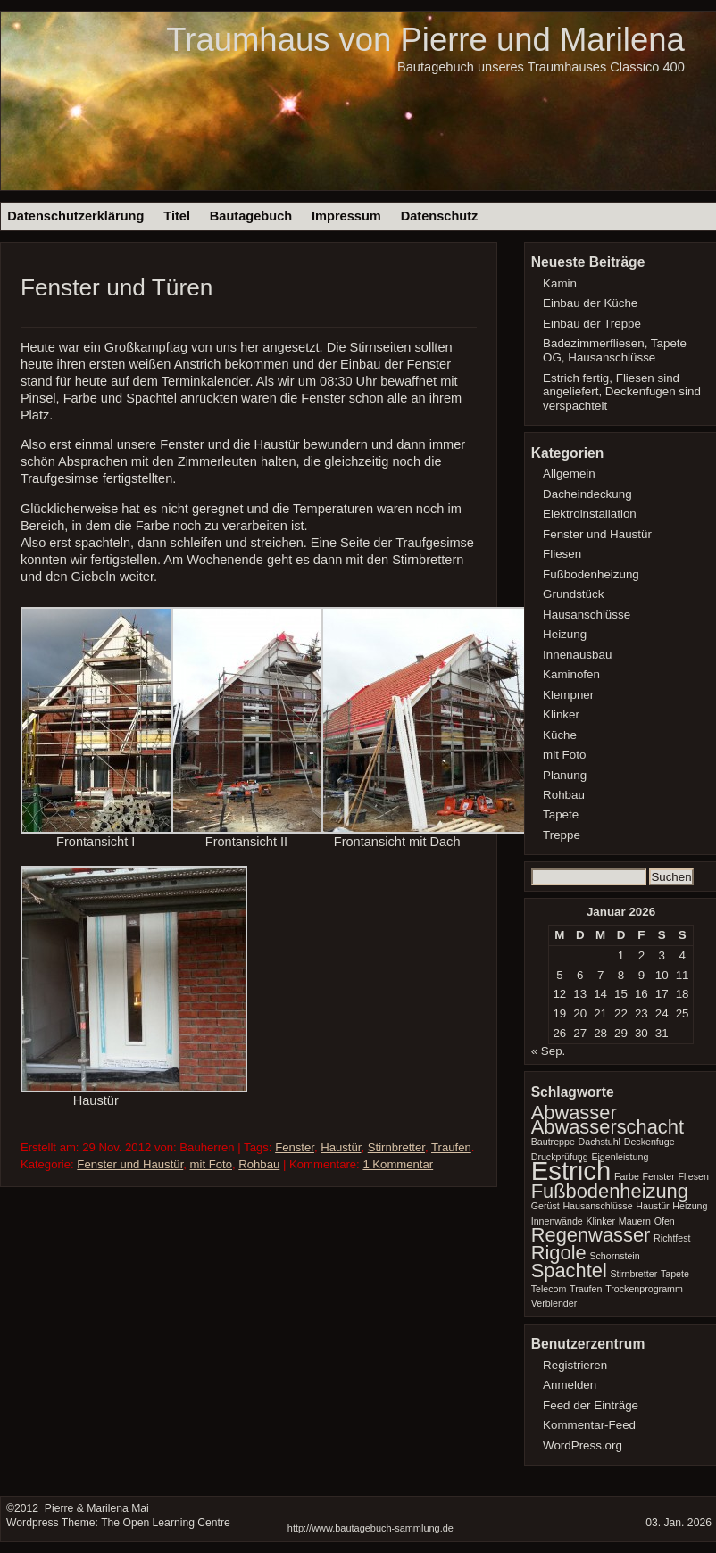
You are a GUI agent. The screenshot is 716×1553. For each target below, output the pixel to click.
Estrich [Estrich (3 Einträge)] (571, 1170)
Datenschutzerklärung (75, 216)
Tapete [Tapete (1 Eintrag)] (675, 1273)
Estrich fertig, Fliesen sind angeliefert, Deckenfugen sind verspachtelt (622, 392)
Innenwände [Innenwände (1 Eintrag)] (557, 1221)
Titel (176, 216)
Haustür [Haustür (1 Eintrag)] (652, 1205)
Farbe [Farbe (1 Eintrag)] (626, 1176)
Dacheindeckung (587, 494)
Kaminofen (571, 674)
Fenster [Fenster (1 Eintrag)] (659, 1176)
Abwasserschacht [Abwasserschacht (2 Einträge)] (607, 1127)
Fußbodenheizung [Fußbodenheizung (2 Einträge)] (609, 1191)
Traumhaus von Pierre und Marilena (425, 39)
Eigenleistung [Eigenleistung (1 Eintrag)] (619, 1156)
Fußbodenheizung (591, 574)
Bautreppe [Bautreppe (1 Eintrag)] (553, 1141)
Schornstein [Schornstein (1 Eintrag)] (614, 1255)
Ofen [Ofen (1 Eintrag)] (664, 1221)
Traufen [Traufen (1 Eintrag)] (586, 1288)
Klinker (561, 714)
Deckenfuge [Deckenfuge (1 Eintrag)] (649, 1141)
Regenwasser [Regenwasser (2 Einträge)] (591, 1235)
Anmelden (569, 1384)
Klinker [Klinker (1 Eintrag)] (600, 1221)
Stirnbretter (396, 1147)
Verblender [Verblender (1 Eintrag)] (554, 1303)
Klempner (568, 695)
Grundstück (573, 594)
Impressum (346, 216)
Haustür (341, 1147)
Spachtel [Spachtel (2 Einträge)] (569, 1270)
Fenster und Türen (116, 287)
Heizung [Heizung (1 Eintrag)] (689, 1205)
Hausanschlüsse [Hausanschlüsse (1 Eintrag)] (597, 1205)
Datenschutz (440, 216)
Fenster (294, 1147)
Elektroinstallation (590, 513)
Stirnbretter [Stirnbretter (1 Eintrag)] (633, 1273)
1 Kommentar (397, 1164)
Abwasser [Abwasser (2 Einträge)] (574, 1112)
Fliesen (562, 554)
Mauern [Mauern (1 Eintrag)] (635, 1221)
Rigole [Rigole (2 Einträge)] (559, 1253)
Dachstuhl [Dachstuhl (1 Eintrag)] (599, 1141)
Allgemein (569, 473)
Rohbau (258, 1164)
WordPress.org (582, 1445)
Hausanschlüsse (586, 614)
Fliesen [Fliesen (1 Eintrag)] (693, 1176)
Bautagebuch (251, 216)
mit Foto (211, 1164)
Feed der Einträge (590, 1405)
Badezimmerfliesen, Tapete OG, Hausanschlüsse (615, 350)
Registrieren (575, 1365)
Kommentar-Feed (589, 1425)
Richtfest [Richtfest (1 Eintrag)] (672, 1238)
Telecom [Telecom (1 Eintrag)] (549, 1288)
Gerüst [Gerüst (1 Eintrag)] (545, 1205)
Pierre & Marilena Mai (94, 1508)
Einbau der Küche (590, 303)
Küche (560, 735)
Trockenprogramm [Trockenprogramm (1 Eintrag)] (644, 1288)
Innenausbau (577, 654)
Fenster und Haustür (130, 1164)
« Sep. (548, 1051)
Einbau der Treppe (592, 323)
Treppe (561, 835)
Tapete (561, 814)
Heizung (565, 634)
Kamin (560, 283)
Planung (565, 775)
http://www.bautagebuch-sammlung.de (370, 1528)
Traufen (451, 1147)
